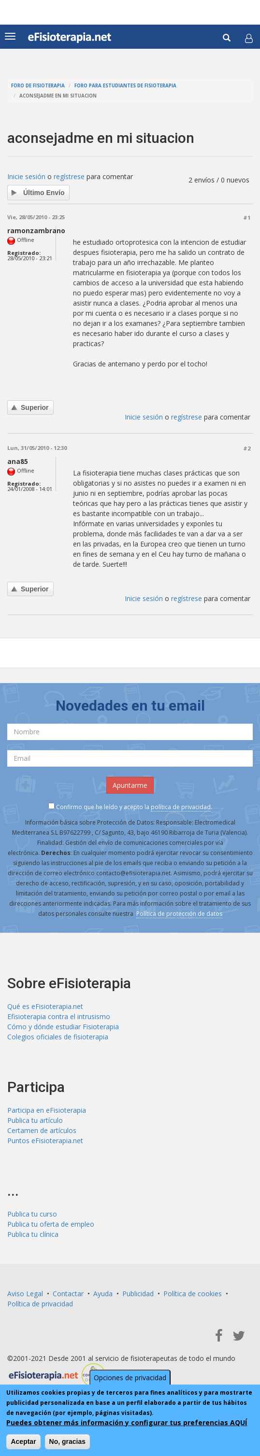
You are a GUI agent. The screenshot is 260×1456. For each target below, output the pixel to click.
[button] (249, 38)
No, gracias (67, 1441)
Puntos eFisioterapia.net (45, 1140)
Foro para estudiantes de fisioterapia (125, 86)
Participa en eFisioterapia (46, 1110)
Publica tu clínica (32, 1234)
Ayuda (103, 1293)
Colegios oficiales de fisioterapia (57, 1036)
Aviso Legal (25, 1293)
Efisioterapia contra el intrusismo (58, 1016)
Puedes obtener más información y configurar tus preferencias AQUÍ (126, 1422)
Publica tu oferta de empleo (50, 1224)
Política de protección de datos (179, 914)
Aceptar (23, 1441)
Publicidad (138, 1293)
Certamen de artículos (41, 1130)
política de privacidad (181, 807)
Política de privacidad (40, 1303)
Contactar (68, 1293)
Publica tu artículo (35, 1120)
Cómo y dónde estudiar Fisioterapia (63, 1026)
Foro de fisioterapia (38, 86)
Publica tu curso (32, 1213)
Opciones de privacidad (130, 1377)
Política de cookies (192, 1293)
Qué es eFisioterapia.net (45, 1006)
